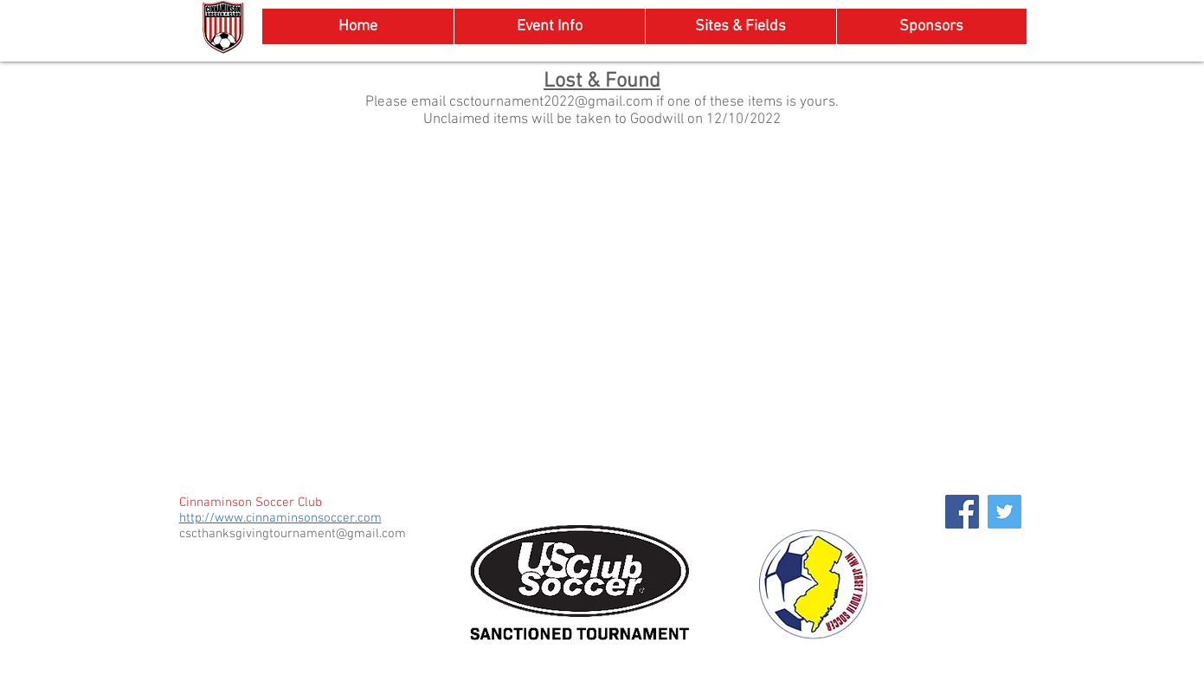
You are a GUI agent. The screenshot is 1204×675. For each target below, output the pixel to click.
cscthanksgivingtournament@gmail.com (292, 534)
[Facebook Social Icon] (962, 512)
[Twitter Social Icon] (1004, 512)
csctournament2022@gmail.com (551, 102)
